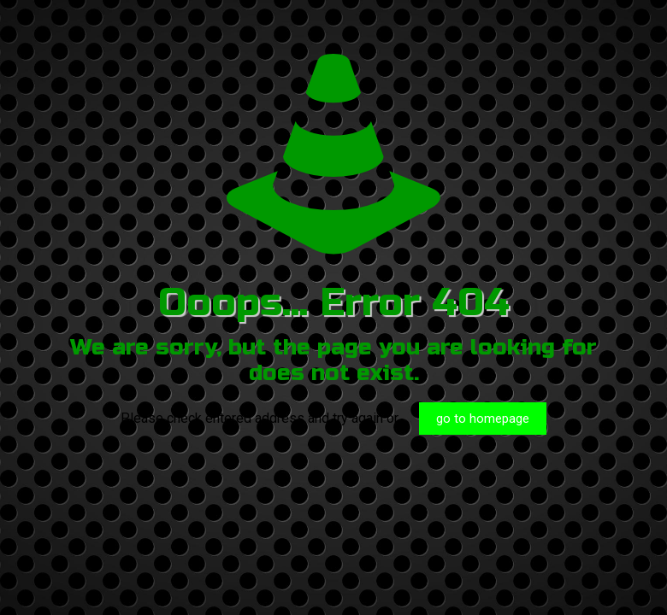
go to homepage (482, 418)
